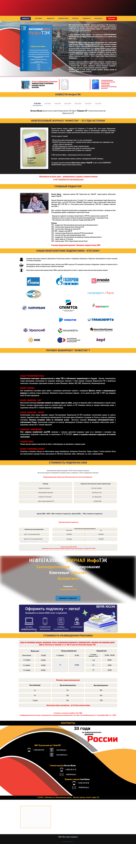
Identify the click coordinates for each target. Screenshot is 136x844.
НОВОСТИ (25, 18)
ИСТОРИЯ (38, 18)
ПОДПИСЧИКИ (63, 18)
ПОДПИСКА (87, 18)
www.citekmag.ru (61, 750)
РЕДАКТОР (50, 18)
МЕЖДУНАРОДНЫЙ (47, 6)
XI (26, 8)
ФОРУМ (64, 10)
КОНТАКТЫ (98, 18)
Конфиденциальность (68, 841)
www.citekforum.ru (61, 755)
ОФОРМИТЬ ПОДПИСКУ (68, 598)
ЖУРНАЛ (75, 18)
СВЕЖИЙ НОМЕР (27, 73)
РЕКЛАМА (111, 18)
